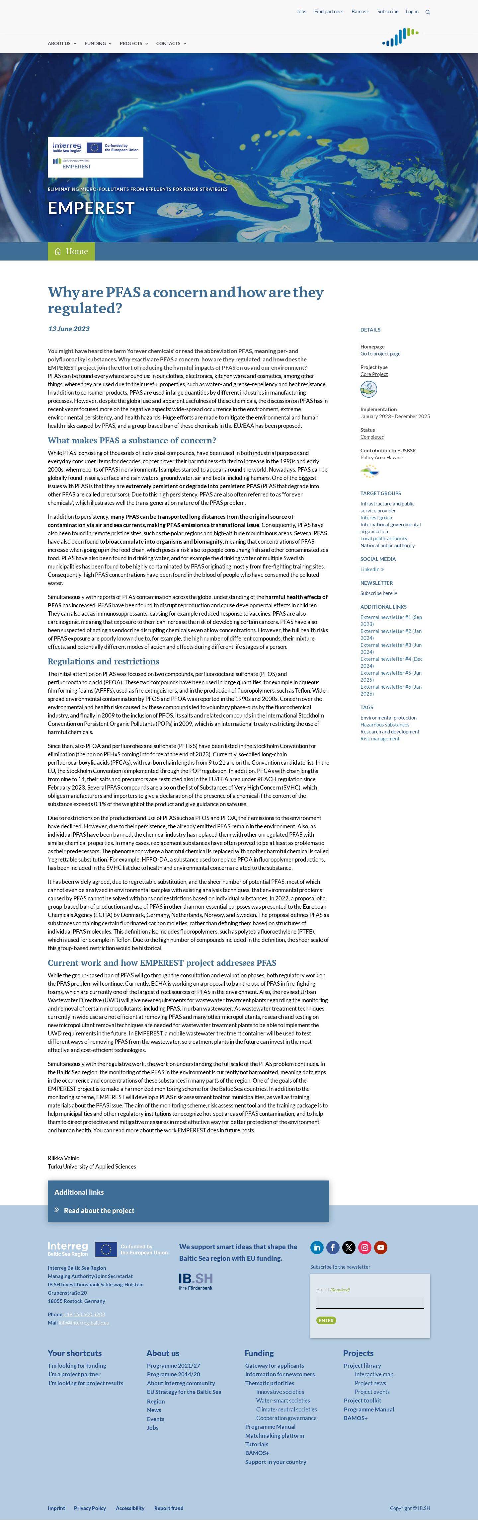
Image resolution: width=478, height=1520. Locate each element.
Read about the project (99, 1211)
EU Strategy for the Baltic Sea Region (184, 1397)
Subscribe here (376, 593)
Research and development (390, 732)
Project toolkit (362, 1400)
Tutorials (256, 1444)
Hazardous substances (385, 725)
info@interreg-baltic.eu (84, 1323)
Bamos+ (360, 11)
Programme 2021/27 (173, 1365)
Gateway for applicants (274, 1365)
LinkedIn (369, 569)
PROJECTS (131, 43)
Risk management (380, 739)
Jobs (301, 11)
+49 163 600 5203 (84, 1315)
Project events (372, 1392)
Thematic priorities (269, 1383)
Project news (370, 1383)
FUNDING (95, 43)
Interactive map (374, 1374)
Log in (412, 11)
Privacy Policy (90, 1508)
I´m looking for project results (85, 1383)
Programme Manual (270, 1427)
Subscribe (388, 11)
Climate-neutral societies (286, 1409)
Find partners (329, 11)
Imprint (56, 1508)
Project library (362, 1365)
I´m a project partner (74, 1374)
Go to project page (380, 354)
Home (77, 251)
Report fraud (169, 1508)
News (154, 1410)
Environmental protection (388, 718)
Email (333, 1290)
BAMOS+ (257, 1453)
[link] (83, 1355)
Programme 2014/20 (173, 1374)
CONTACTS (168, 43)
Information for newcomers (280, 1374)
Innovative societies (280, 1392)
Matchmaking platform (274, 1435)
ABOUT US (59, 43)
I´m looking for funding (77, 1365)
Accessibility (130, 1508)
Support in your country (275, 1462)
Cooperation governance (286, 1418)
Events (155, 1419)
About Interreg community (181, 1383)
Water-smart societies (283, 1400)
